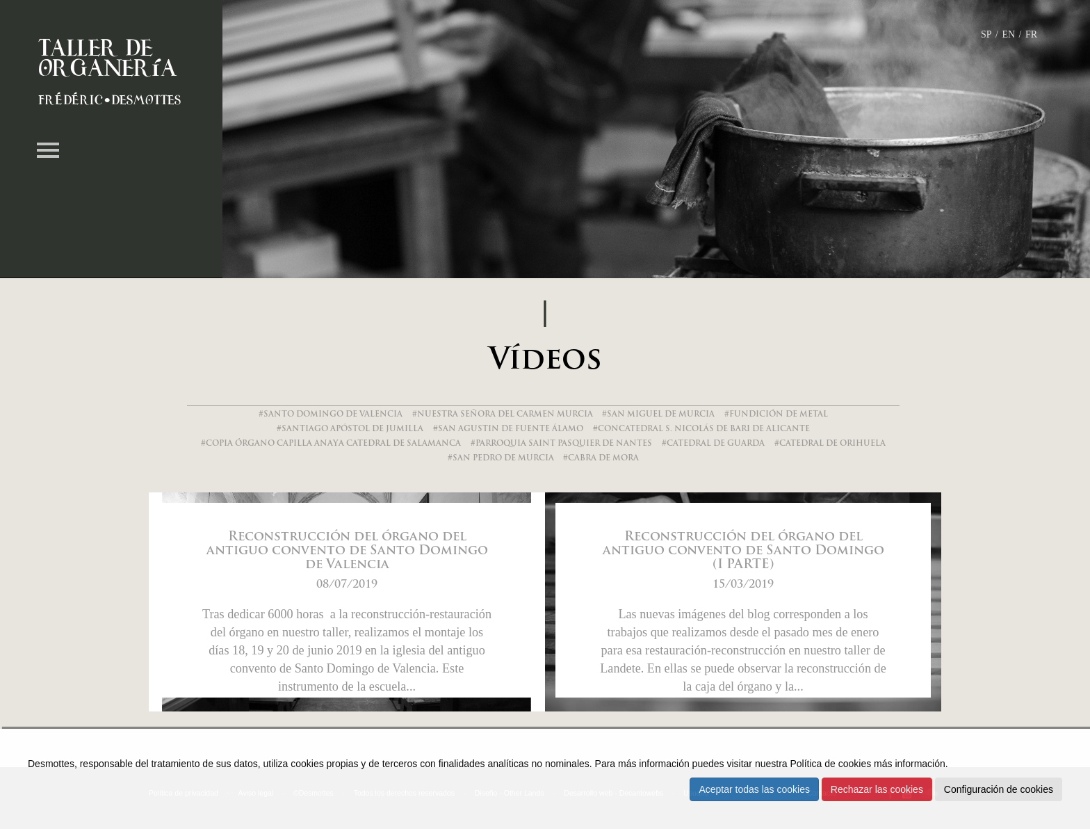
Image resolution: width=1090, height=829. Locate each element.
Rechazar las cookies (877, 789)
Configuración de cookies (998, 789)
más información (909, 763)
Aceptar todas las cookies (754, 789)
